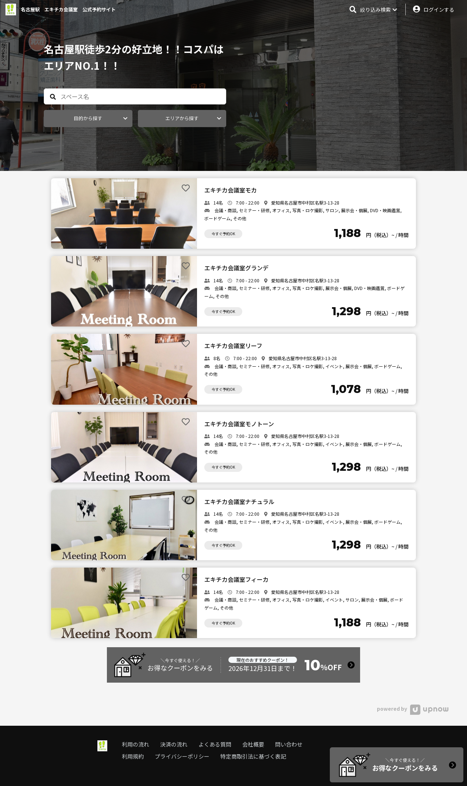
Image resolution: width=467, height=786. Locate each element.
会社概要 (253, 744)
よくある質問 (214, 744)
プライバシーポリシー (182, 756)
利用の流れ (135, 744)
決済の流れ (174, 744)
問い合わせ (288, 744)
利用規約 (133, 756)
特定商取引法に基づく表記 (253, 756)
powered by (412, 708)
